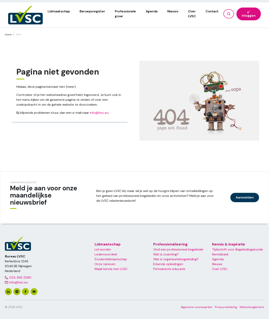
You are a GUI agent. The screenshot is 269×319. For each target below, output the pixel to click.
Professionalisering (170, 244)
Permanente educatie (169, 269)
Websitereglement (251, 307)
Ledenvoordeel (106, 254)
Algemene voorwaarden (196, 307)
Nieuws (172, 11)
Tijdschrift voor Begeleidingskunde (237, 249)
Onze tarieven (105, 264)
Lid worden (103, 249)
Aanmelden (245, 197)
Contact (212, 11)
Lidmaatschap (59, 11)
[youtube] (34, 291)
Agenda (151, 11)
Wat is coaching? (166, 254)
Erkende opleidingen (168, 264)
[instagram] (16, 291)
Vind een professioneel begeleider (178, 249)
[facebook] (25, 291)
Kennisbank (220, 254)
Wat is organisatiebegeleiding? (176, 259)
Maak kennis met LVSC (111, 269)
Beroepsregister (92, 11)
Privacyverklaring (226, 307)
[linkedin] (8, 291)
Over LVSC (219, 269)
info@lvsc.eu (99, 113)
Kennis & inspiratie (228, 244)
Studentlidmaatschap (111, 259)
